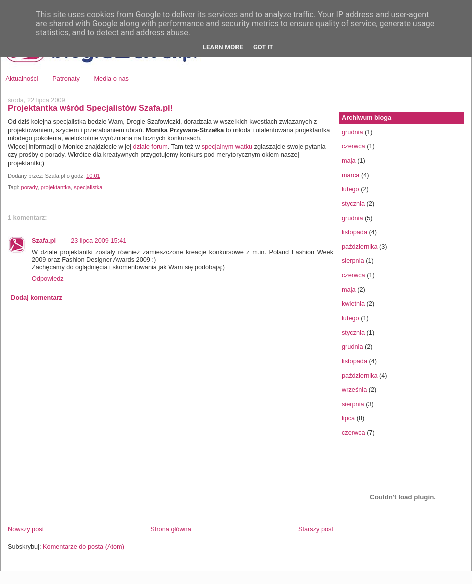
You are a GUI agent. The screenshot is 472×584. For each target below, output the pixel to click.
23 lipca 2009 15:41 (98, 240)
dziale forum (150, 146)
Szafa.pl (44, 240)
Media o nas (111, 78)
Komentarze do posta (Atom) (83, 546)
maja (349, 160)
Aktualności (22, 78)
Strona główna (170, 529)
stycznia (353, 203)
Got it (263, 47)
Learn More (223, 47)
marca (350, 175)
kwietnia (353, 303)
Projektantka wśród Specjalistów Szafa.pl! (90, 108)
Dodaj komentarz (36, 297)
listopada (354, 232)
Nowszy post (26, 529)
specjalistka (88, 187)
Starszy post (315, 529)
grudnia (352, 132)
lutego (350, 189)
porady (29, 187)
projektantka (56, 187)
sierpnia (353, 260)
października (360, 246)
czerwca (353, 146)
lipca (348, 418)
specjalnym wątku (227, 146)
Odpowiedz (48, 278)
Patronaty (66, 78)
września (354, 389)
